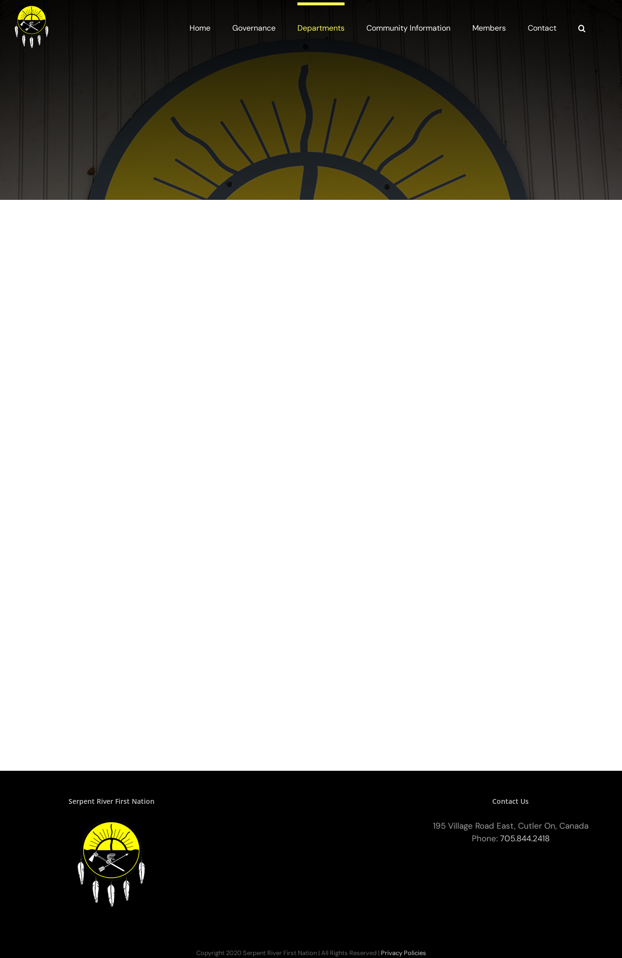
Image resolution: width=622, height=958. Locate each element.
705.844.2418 (525, 838)
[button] (582, 26)
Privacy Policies (403, 953)
